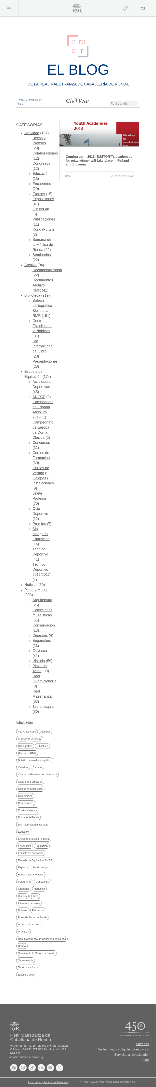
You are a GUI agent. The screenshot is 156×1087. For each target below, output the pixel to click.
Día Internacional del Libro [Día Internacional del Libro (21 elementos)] (33, 824)
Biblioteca (32, 295)
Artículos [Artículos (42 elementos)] (36, 738)
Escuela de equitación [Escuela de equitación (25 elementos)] (30, 853)
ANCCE (38, 397)
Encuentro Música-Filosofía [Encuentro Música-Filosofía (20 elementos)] (34, 838)
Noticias (30, 585)
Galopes (39, 478)
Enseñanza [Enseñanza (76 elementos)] (24, 845)
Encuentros (41, 184)
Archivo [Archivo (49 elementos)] (22, 738)
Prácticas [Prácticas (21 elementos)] (23, 931)
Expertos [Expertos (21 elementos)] (23, 867)
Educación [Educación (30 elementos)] (24, 831)
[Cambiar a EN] (143, 8)
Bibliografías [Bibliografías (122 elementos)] (25, 746)
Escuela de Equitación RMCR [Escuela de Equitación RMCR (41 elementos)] (35, 860)
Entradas (142, 1044)
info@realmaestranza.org (26, 1057)
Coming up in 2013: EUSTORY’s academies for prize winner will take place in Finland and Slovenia (99, 160)
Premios (39, 524)
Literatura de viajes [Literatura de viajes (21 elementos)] (29, 903)
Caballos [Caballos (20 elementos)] (23, 767)
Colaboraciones (45, 153)
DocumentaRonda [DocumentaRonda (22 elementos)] (28, 817)
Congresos (41, 163)
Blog (145, 1060)
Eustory (38, 194)
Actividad (31, 133)
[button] (9, 8)
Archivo (30, 265)
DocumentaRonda (47, 270)
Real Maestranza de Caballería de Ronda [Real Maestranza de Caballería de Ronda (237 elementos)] (42, 938)
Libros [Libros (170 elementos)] (34, 896)
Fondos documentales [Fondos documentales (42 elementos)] (31, 874)
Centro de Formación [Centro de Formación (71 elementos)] (30, 781)
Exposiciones (43, 199)
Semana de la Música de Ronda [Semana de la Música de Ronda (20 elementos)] (36, 953)
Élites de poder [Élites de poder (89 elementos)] (26, 974)
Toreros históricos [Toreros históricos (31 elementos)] (28, 967)
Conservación (43, 625)
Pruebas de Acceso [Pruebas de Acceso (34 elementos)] (29, 924)
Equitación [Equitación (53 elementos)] (42, 845)
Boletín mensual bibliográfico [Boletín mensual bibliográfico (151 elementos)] (34, 760)
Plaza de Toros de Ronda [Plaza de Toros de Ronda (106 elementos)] (32, 917)
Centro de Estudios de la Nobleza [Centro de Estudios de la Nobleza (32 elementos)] (37, 774)
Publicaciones (43, 219)
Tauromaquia (43, 706)
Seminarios (41, 255)
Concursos (41, 443)
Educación (41, 174)
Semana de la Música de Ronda (42, 245)
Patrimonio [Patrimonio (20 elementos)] (38, 910)
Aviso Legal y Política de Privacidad (48, 1082)
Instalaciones (43, 483)
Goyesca (39, 651)
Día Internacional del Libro (42, 346)
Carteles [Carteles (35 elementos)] (37, 767)
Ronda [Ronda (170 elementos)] (22, 946)
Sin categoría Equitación (41, 534)
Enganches (41, 641)
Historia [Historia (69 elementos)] (22, 896)
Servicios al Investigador (131, 1054)
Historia (38, 661)
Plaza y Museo (36, 590)
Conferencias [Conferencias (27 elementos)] (25, 803)
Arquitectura (42, 600)
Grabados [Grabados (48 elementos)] (23, 888)
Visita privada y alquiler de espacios (123, 1049)
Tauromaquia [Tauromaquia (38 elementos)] (25, 960)
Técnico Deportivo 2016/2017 (41, 569)
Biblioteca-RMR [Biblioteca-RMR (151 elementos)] (27, 753)
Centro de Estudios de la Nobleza (42, 326)
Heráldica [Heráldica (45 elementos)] (39, 888)
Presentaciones (45, 361)
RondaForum (43, 229)
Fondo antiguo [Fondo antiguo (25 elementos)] (41, 867)
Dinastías (40, 635)
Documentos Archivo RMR (42, 285)
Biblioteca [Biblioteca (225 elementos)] (42, 746)
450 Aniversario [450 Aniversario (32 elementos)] (27, 731)
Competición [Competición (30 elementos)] (25, 795)
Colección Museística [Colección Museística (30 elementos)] (30, 788)
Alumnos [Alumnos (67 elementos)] (45, 731)
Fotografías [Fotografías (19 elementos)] (24, 881)
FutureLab (40, 209)
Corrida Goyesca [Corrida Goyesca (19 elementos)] (28, 810)
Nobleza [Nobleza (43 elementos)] (23, 910)
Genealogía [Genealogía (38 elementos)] (42, 881)
